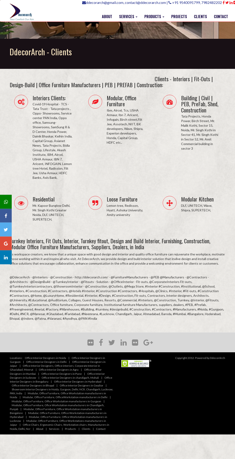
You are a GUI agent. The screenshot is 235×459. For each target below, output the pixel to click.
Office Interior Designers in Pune (61, 373)
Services (54, 429)
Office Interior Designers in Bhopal (33, 385)
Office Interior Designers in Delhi (46, 362)
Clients (86, 429)
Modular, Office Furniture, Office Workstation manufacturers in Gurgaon (56, 401)
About (39, 429)
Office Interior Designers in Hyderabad (77, 381)
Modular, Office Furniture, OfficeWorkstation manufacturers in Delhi (65, 397)
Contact (101, 429)
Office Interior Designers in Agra (58, 369)
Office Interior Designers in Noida (45, 358)
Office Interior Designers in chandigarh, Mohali (70, 377)
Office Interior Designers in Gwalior (81, 385)
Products (70, 429)
